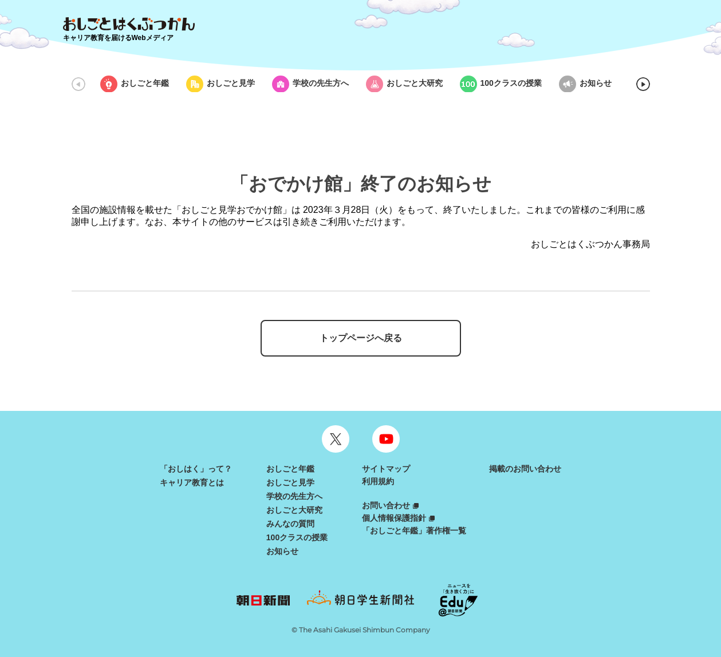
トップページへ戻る (361, 338)
